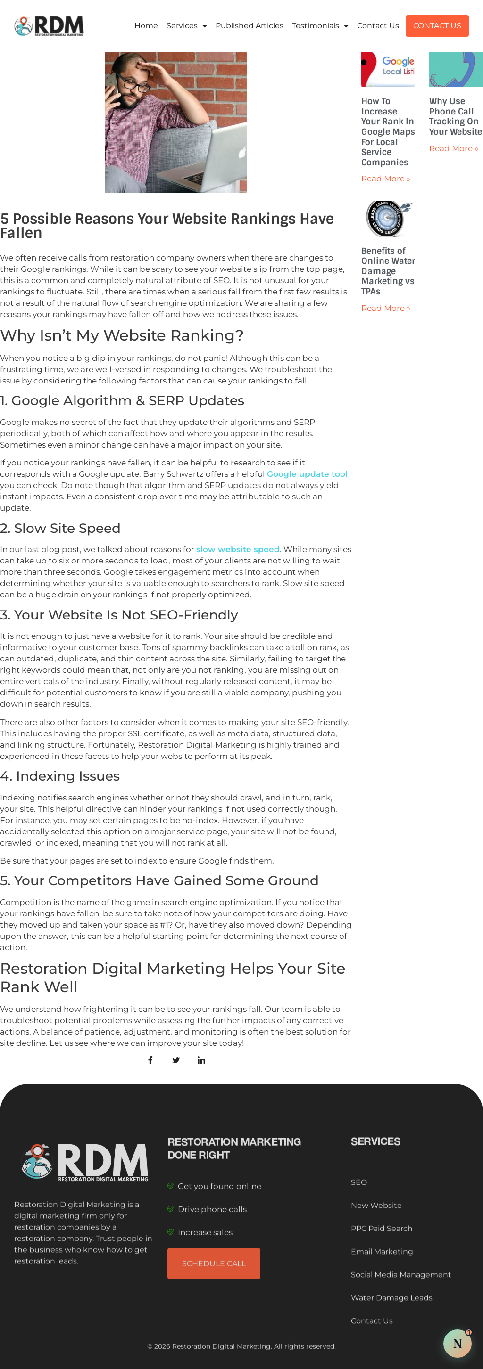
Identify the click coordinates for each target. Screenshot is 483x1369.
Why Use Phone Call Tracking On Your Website (455, 117)
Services (187, 25)
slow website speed (238, 549)
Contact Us (378, 25)
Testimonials (320, 25)
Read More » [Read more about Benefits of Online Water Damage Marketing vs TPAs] (385, 308)
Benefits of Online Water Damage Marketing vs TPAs (388, 271)
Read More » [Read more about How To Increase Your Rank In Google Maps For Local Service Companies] (385, 178)
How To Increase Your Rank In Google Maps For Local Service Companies (388, 132)
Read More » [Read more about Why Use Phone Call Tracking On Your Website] (453, 148)
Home (146, 25)
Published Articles (249, 25)
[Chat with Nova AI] (457, 1343)
